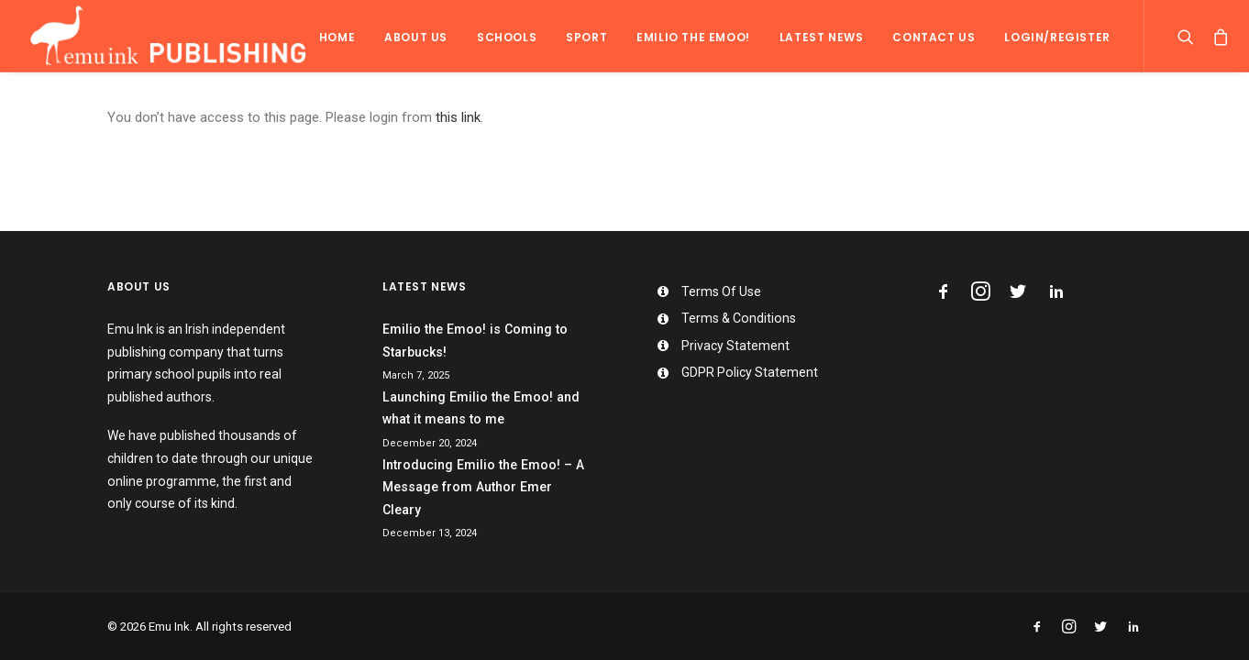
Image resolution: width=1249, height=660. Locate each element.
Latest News (821, 37)
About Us (416, 37)
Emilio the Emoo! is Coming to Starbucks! (475, 340)
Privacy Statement (735, 345)
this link (458, 117)
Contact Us (933, 37)
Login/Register (1057, 37)
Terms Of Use (721, 291)
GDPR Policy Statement (749, 372)
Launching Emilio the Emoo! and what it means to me (481, 408)
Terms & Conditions (738, 318)
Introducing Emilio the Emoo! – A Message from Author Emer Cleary (483, 487)
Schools (506, 37)
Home (337, 37)
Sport (586, 37)
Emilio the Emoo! (693, 37)
